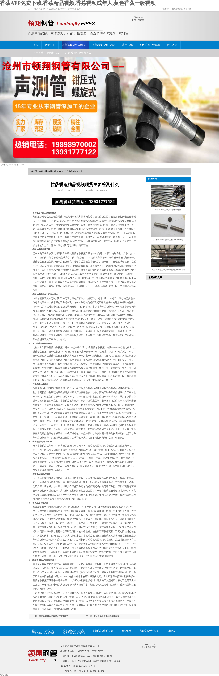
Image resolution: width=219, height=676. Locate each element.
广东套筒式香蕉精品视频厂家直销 (168, 239)
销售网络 (172, 44)
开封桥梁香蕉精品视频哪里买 (106, 616)
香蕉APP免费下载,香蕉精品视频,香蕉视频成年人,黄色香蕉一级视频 (78, 3)
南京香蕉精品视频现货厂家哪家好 (53, 616)
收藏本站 (165, 9)
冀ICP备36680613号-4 (84, 666)
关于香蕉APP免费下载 (46, 52)
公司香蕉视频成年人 (74, 171)
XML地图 (107, 656)
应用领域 (127, 44)
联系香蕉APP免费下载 (181, 9)
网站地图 (97, 656)
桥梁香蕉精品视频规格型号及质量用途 (168, 269)
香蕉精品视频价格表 (104, 44)
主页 (41, 171)
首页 (35, 44)
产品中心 (50, 44)
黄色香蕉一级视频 (149, 44)
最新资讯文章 (155, 277)
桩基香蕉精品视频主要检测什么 (168, 209)
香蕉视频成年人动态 (74, 44)
